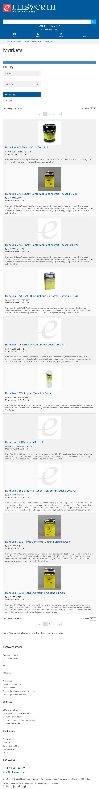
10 (92, 109)
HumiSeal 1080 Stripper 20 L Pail (24, 442)
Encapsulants (9, 688)
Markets (48, 42)
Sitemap (7, 753)
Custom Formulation (12, 717)
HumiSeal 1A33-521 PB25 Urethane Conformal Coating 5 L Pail (41, 295)
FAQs (5, 665)
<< (40, 114)
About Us (7, 739)
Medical (22, 73)
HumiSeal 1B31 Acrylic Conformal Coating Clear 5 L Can (37, 541)
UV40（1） (8, 100)
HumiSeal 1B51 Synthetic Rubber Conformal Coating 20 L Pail (40, 490)
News (5, 662)
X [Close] (38, 73)
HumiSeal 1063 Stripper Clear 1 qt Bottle (28, 393)
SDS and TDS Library (12, 710)
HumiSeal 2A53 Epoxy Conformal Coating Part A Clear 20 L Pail (41, 244)
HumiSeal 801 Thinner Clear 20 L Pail (26, 147)
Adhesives (7, 681)
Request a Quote (10, 655)
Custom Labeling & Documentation (19, 720)
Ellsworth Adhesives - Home (16, 42)
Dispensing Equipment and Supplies (19, 691)
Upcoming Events (11, 659)
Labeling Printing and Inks (14, 695)
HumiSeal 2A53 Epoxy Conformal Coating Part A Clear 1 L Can (41, 193)
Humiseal (22, 84)
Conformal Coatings (12, 684)
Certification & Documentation (17, 713)
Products (36, 42)
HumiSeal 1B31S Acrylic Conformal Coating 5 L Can (35, 592)
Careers (6, 742)
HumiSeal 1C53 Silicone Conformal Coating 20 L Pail (35, 344)
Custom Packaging (11, 724)
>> (58, 114)
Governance (8, 749)
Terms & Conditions (11, 746)
